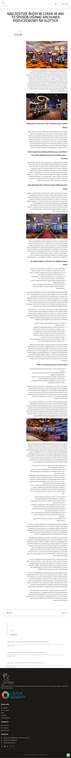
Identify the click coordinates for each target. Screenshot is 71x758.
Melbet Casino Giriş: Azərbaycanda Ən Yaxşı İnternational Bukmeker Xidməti (28, 641)
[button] (55, 4)
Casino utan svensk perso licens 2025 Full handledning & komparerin (26, 662)
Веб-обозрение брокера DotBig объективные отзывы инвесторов (26, 652)
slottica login (47, 292)
